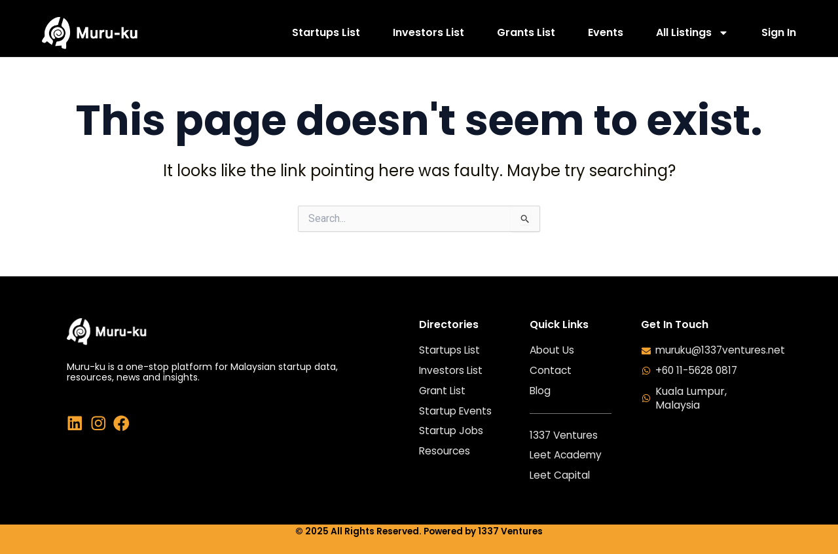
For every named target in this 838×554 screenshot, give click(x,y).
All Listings (692, 32)
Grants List (526, 32)
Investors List (428, 32)
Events (605, 32)
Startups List (326, 32)
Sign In (778, 32)
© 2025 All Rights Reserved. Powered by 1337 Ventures (419, 531)
